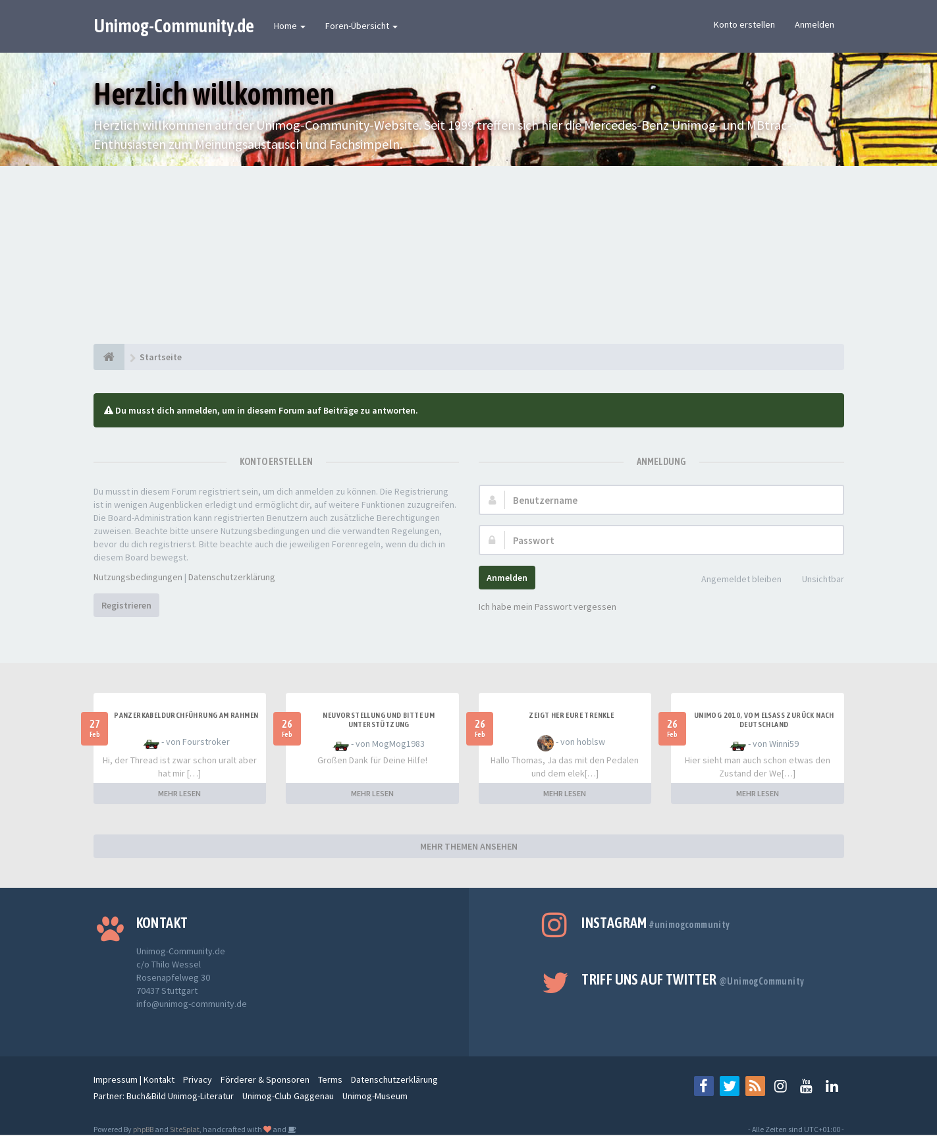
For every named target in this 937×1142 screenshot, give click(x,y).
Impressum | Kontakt (134, 1079)
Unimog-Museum (375, 1096)
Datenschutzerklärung (231, 577)
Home (290, 26)
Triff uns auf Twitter (692, 979)
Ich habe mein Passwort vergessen (547, 606)
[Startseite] (109, 357)
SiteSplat (185, 1129)
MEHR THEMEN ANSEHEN (469, 846)
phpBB (143, 1129)
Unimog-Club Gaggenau (288, 1096)
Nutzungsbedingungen (138, 577)
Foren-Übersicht (361, 26)
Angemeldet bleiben (734, 580)
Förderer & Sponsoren (265, 1079)
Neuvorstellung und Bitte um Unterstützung (379, 720)
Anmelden (814, 24)
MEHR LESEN (179, 793)
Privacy (197, 1079)
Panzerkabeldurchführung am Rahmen (186, 715)
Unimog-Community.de (174, 25)
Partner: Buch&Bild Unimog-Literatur (164, 1096)
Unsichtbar (816, 580)
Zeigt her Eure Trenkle (571, 715)
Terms (330, 1079)
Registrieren (126, 605)
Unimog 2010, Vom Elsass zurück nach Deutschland (764, 720)
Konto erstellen (744, 24)
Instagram (655, 922)
